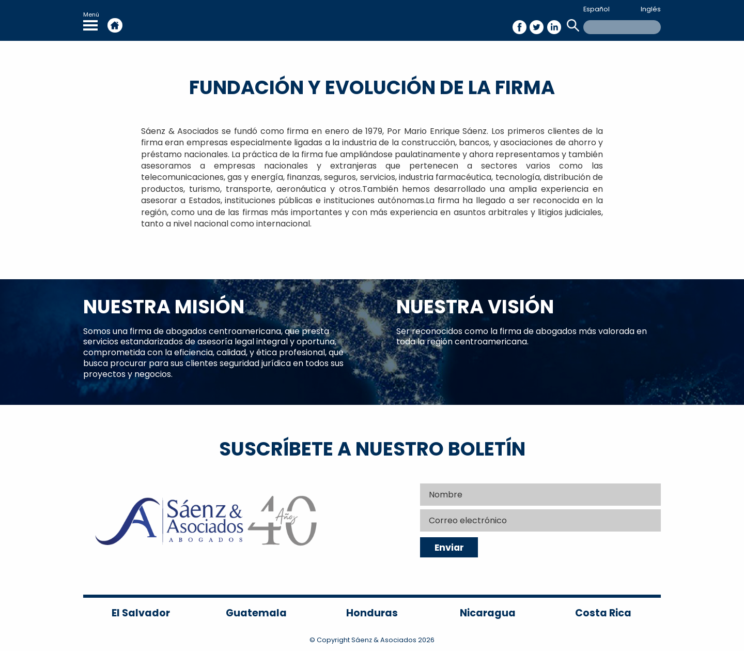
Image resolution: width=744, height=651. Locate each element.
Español (596, 9)
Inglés (651, 9)
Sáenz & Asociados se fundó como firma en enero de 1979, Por (272, 131)
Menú (91, 20)
